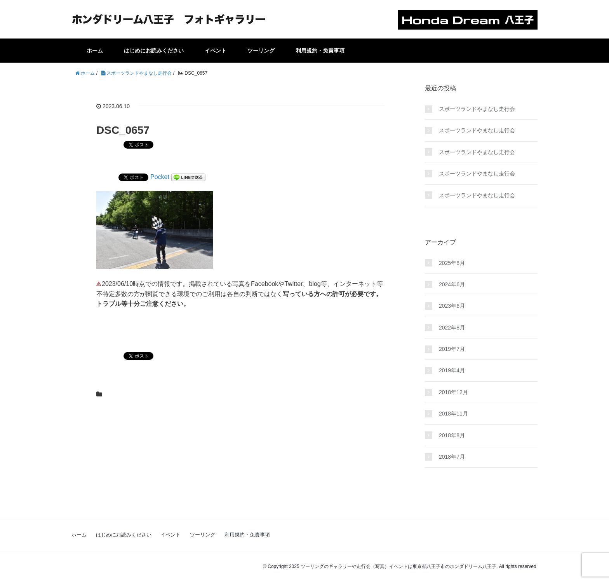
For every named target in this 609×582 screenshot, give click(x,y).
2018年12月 (453, 392)
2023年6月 (452, 306)
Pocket (159, 177)
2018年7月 (452, 457)
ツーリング (261, 50)
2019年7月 (452, 349)
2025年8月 (452, 263)
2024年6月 (452, 284)
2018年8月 (452, 435)
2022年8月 (452, 327)
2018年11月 (453, 413)
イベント (215, 50)
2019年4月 (452, 370)
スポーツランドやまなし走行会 (477, 109)
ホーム (95, 50)
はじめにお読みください (154, 50)
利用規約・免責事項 (320, 50)
